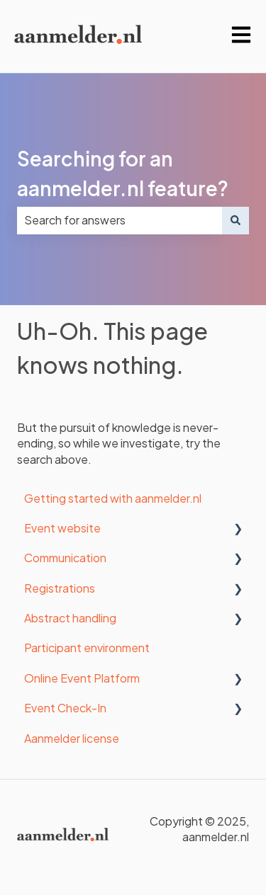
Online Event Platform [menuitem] (82, 678)
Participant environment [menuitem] (87, 647)
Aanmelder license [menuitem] (71, 738)
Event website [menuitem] (62, 527)
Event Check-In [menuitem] (65, 707)
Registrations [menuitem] (59, 588)
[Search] (235, 220)
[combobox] (119, 220)
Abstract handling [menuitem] (70, 617)
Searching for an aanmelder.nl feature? (122, 173)
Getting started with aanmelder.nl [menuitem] (112, 498)
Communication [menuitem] (65, 557)
